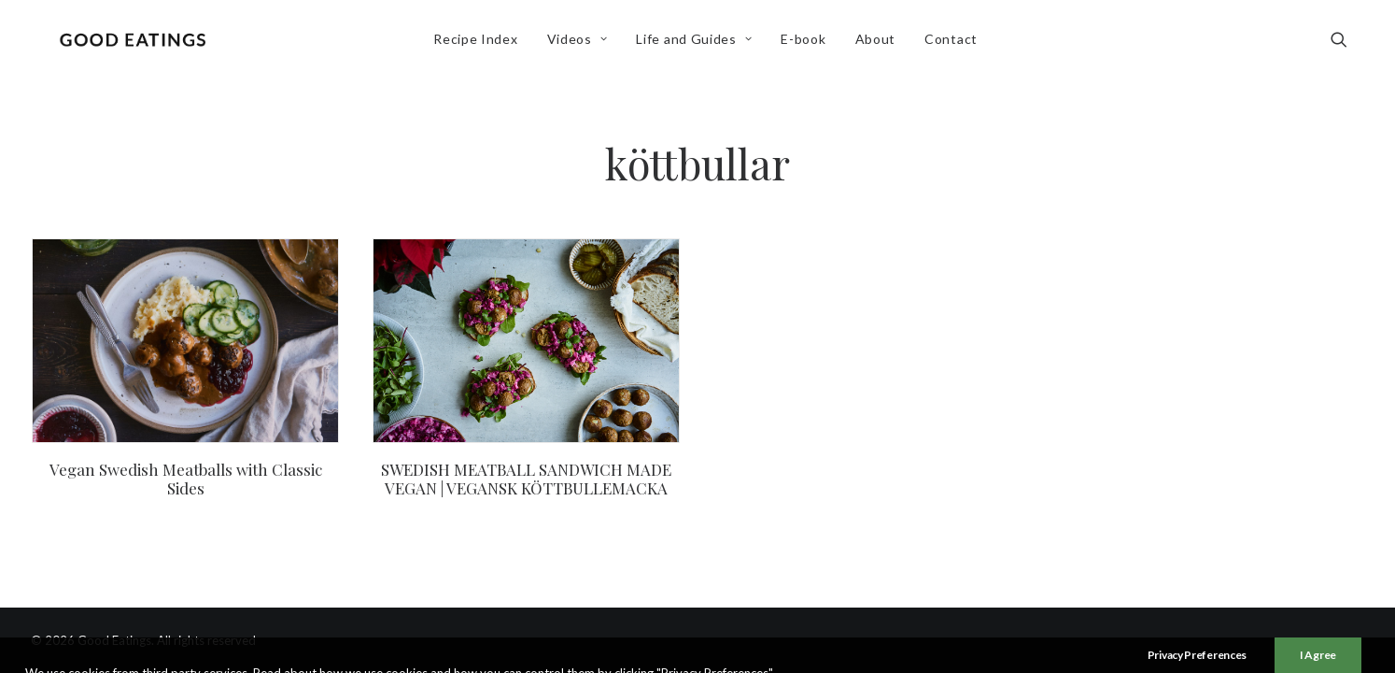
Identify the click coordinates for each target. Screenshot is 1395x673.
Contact (954, 43)
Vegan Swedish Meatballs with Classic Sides (185, 478)
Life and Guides (698, 43)
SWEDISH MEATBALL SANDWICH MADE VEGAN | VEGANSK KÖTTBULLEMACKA (526, 478)
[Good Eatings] (136, 44)
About (879, 43)
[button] (1347, 44)
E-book (807, 43)
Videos (581, 43)
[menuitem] (479, 44)
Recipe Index (479, 43)
